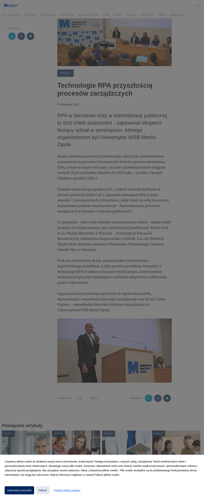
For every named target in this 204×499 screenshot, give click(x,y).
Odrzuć (43, 490)
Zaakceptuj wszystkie (19, 490)
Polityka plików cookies (67, 490)
